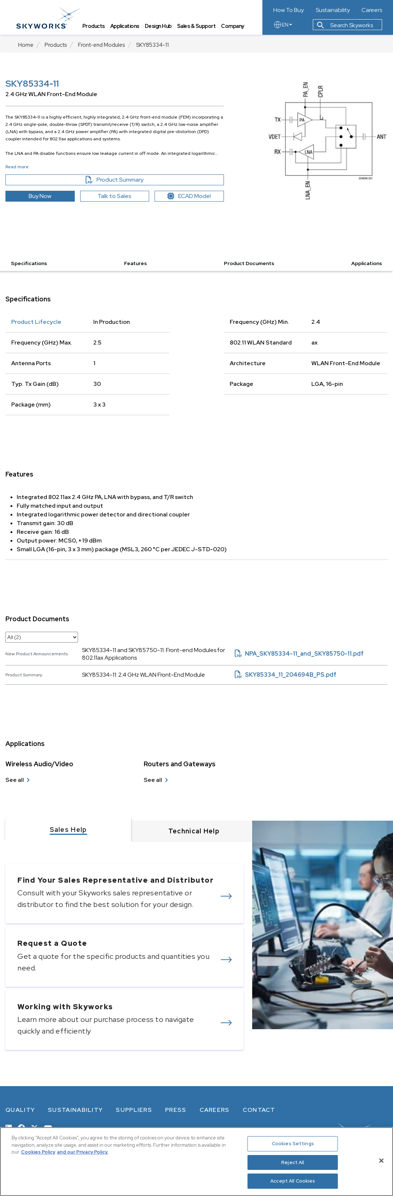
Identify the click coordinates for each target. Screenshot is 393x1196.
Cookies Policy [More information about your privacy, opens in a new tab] (38, 1152)
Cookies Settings (293, 1144)
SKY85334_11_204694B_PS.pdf (285, 675)
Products (56, 45)
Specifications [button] (29, 263)
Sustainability (333, 10)
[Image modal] (327, 140)
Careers (371, 10)
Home (25, 45)
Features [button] (135, 263)
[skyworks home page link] (50, 18)
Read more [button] (17, 167)
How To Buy (288, 10)
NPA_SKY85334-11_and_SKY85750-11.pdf (299, 653)
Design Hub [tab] (160, 27)
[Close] (381, 1161)
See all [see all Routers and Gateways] (153, 780)
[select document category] (41, 637)
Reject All (292, 1162)
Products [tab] (95, 27)
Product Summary (127, 180)
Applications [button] (366, 263)
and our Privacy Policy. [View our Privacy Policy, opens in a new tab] (82, 1152)
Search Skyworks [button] (345, 26)
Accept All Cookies (292, 1181)
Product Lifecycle (36, 322)
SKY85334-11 (152, 45)
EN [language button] (282, 26)
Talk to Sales (114, 196)
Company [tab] (234, 27)
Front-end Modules (101, 45)
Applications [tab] (126, 27)
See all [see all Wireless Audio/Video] (14, 780)
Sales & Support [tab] (198, 27)
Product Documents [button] (249, 263)
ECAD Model (189, 196)
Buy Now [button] (40, 196)
